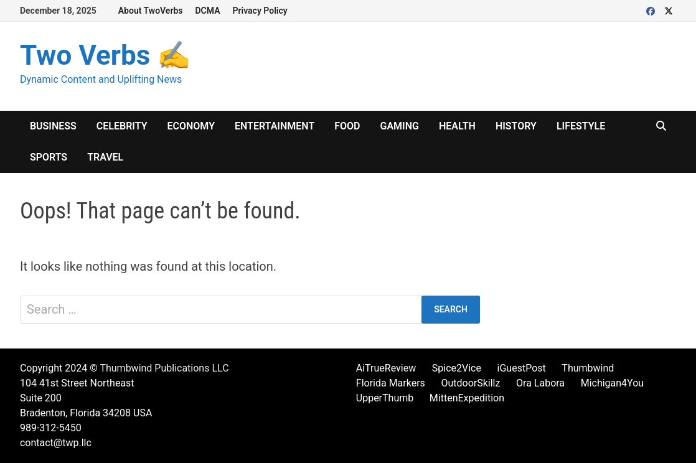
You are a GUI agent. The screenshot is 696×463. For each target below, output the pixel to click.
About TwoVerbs (150, 11)
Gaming (399, 126)
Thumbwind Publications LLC (164, 368)
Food (347, 126)
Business (53, 126)
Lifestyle (581, 126)
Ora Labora (540, 383)
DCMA (207, 11)
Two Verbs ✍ (105, 55)
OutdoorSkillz (470, 383)
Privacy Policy (260, 11)
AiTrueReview (386, 368)
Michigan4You (612, 383)
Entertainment (274, 126)
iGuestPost (521, 368)
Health (457, 126)
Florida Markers (390, 383)
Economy (191, 126)
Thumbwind (588, 368)
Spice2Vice (456, 368)
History (516, 126)
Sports (48, 157)
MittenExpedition (467, 398)
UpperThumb (384, 398)
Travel (105, 157)
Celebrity (122, 126)
